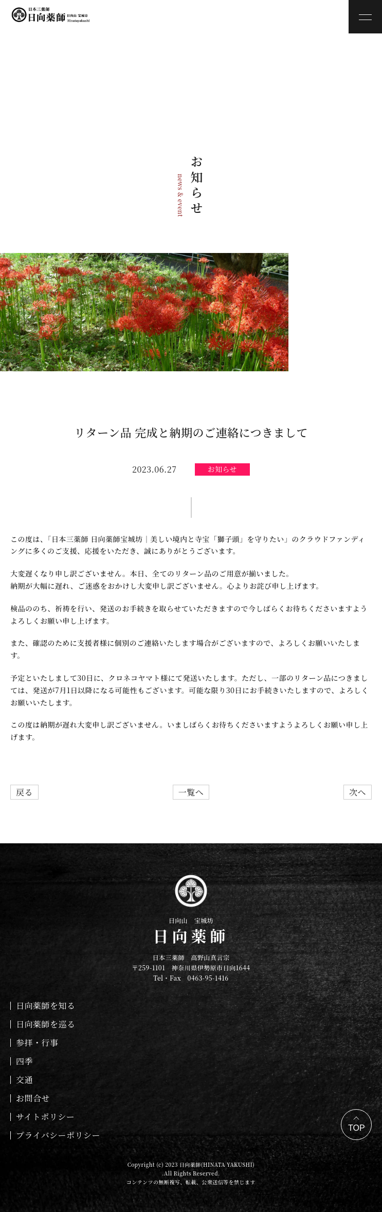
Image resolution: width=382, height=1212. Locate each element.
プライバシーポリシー (58, 1135)
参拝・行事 (37, 1042)
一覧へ (191, 792)
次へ (357, 792)
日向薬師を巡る (45, 1024)
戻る (24, 792)
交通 (24, 1080)
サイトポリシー (45, 1117)
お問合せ (33, 1098)
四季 (24, 1061)
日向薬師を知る (45, 1005)
